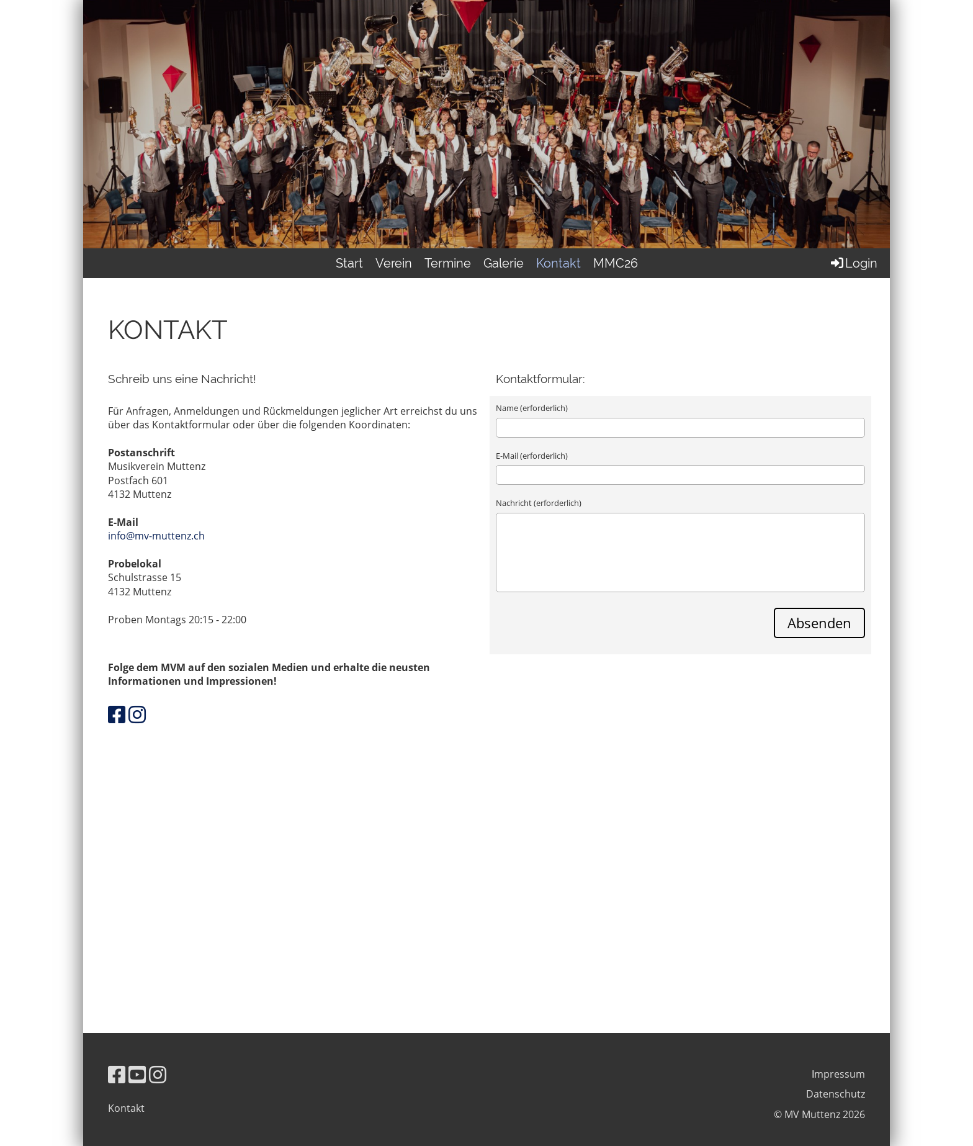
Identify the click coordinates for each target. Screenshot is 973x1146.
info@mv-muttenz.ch (156, 536)
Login (853, 263)
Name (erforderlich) (532, 407)
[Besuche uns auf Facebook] (116, 714)
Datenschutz (835, 1094)
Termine (447, 263)
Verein (393, 263)
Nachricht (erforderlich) (538, 502)
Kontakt (558, 263)
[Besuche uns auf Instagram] (137, 714)
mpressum (839, 1074)
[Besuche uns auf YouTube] (137, 1074)
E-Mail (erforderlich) (532, 455)
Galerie (503, 263)
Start (349, 263)
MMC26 (615, 263)
